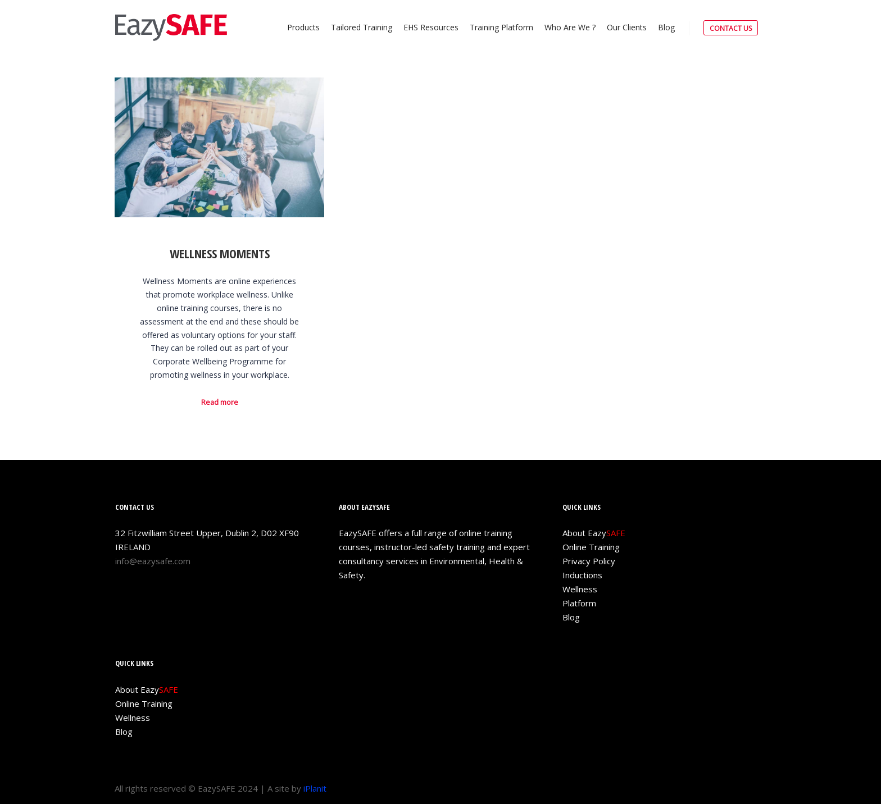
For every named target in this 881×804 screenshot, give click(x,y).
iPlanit (314, 788)
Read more (219, 402)
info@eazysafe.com (152, 561)
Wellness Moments (220, 253)
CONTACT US (731, 28)
